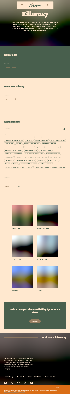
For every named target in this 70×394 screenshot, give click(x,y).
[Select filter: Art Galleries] (9, 157)
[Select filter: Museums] (18, 157)
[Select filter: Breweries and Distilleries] (32, 143)
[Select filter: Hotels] (31, 137)
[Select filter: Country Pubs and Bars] (49, 143)
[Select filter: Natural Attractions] (31, 150)
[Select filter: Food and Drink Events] (46, 164)
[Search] (64, 129)
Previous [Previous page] (7, 187)
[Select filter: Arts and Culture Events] (12, 167)
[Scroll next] (14, 67)
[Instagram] (25, 383)
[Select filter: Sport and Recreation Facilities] (34, 153)
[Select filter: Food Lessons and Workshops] (14, 147)
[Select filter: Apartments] (46, 137)
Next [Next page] (18, 187)
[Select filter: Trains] (56, 160)
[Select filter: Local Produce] (9, 143)
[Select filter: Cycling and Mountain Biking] (13, 153)
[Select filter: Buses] (50, 160)
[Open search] (48, 5)
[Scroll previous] (8, 67)
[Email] (5, 383)
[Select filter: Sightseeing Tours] (55, 157)
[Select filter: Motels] (37, 137)
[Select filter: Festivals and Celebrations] (28, 164)
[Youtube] (31, 383)
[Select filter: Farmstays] (29, 140)
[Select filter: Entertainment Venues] (53, 153)
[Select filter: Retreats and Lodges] (41, 140)
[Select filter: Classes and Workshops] (41, 167)
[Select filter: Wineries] (19, 143)
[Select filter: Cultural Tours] (9, 160)
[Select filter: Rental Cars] (41, 160)
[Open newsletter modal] (35, 321)
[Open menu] (22, 5)
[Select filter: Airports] (7, 164)
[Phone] (11, 383)
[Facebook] (18, 383)
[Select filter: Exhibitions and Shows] (58, 167)
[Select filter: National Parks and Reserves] (13, 150)
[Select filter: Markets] (15, 164)
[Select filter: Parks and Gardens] (46, 150)
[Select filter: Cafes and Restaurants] (57, 140)
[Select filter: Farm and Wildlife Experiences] (34, 147)
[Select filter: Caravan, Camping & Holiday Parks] (15, 137)
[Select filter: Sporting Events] (27, 167)
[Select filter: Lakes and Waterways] (53, 147)
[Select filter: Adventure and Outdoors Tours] (25, 160)
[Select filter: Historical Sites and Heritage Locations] (36, 157)
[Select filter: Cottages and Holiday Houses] (14, 140)
